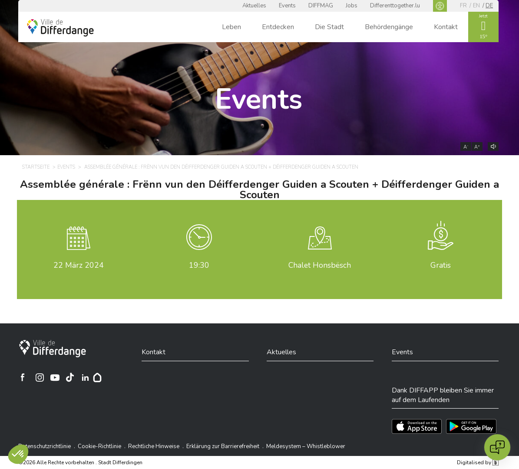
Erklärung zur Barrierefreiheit (222, 446)
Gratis (440, 265)
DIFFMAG (320, 6)
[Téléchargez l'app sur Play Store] (471, 426)
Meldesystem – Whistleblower (305, 446)
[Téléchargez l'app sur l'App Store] (417, 426)
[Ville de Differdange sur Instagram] (39, 377)
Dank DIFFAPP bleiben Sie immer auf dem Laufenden (443, 395)
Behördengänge (389, 27)
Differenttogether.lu (395, 6)
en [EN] (476, 6)
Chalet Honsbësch (319, 265)
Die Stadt (329, 27)
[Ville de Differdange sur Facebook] (23, 377)
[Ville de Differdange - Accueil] (60, 28)
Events (287, 6)
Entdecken (278, 27)
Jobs (351, 6)
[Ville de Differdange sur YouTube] (55, 377)
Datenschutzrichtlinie (44, 446)
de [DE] (489, 6)
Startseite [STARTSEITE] (36, 167)
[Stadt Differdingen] (52, 348)
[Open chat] (497, 447)
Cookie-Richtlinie (99, 446)
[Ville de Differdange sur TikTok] (70, 377)
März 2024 (78, 265)
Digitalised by (478, 462)
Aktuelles (254, 6)
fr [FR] (463, 6)
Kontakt (446, 27)
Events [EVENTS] (66, 167)
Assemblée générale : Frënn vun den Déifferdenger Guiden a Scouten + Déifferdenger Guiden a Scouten (259, 189)
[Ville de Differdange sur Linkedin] (85, 377)
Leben (231, 27)
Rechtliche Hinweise (153, 446)
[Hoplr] (97, 377)
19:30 (199, 265)
